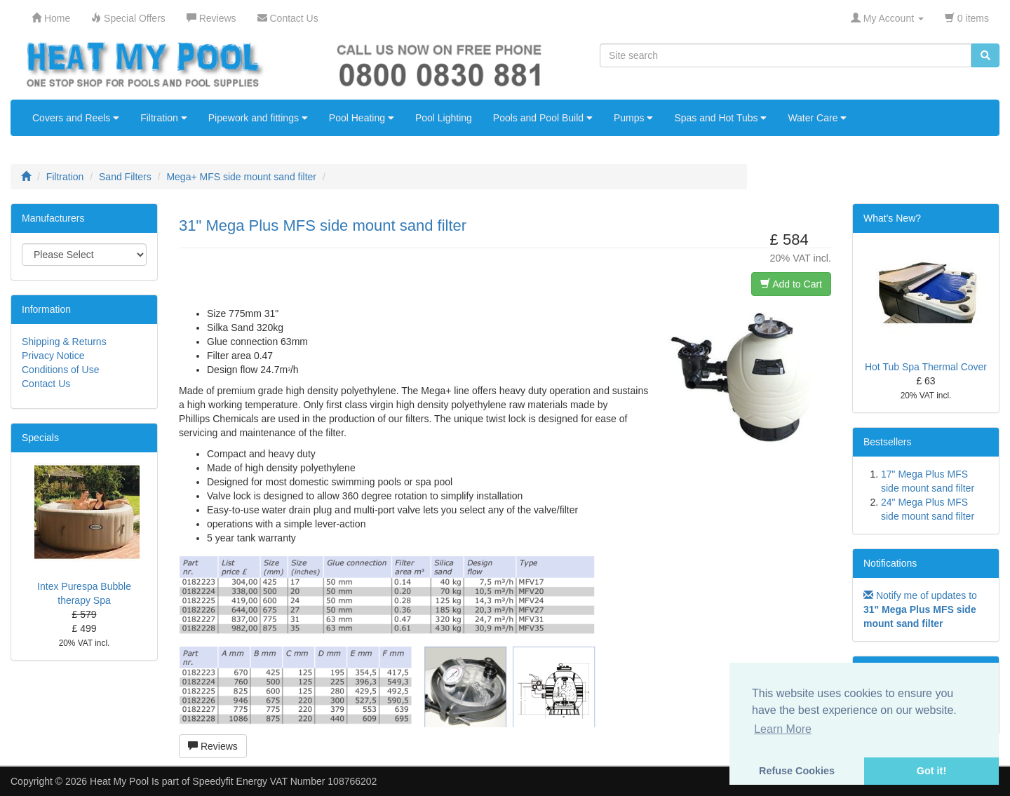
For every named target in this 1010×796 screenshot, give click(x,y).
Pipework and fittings (258, 117)
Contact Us (46, 383)
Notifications (890, 563)
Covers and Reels (75, 117)
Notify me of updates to (920, 609)
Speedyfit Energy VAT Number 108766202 (284, 781)
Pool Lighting (443, 117)
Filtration (163, 117)
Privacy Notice (53, 355)
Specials (40, 437)
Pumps (633, 117)
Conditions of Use (61, 369)
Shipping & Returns (64, 341)
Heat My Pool (119, 781)
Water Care (817, 117)
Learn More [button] (783, 729)
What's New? (892, 218)
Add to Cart (791, 284)
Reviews (213, 746)
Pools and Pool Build (543, 117)
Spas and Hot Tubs (720, 117)
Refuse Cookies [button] (797, 770)
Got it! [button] (931, 770)
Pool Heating (361, 117)
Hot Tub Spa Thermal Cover (926, 366)
